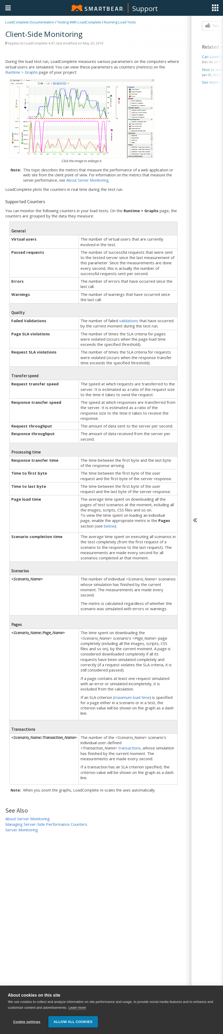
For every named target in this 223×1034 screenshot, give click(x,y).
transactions (129, 747)
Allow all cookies (73, 1022)
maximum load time (132, 697)
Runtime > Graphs (21, 72)
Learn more (77, 1008)
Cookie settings (26, 1022)
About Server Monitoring (87, 180)
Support (145, 8)
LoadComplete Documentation (29, 22)
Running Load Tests (120, 22)
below (109, 526)
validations (128, 320)
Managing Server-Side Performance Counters (46, 824)
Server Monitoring (21, 829)
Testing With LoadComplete (79, 22)
